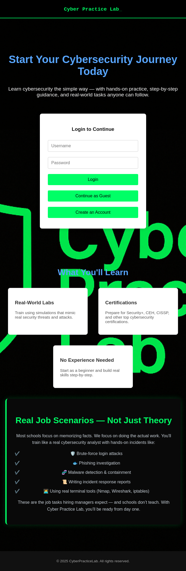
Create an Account (93, 212)
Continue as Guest (93, 196)
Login (93, 179)
